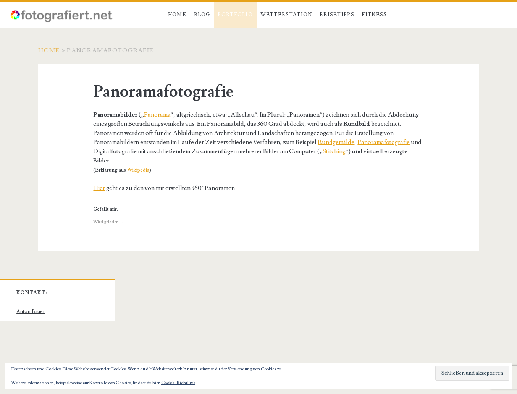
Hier (99, 188)
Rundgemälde (336, 142)
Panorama (157, 114)
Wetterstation (286, 14)
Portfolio (235, 14)
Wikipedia (138, 170)
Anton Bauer (30, 311)
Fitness (374, 14)
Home (177, 14)
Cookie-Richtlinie (178, 383)
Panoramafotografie (383, 142)
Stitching (334, 151)
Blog (202, 14)
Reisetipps (337, 14)
